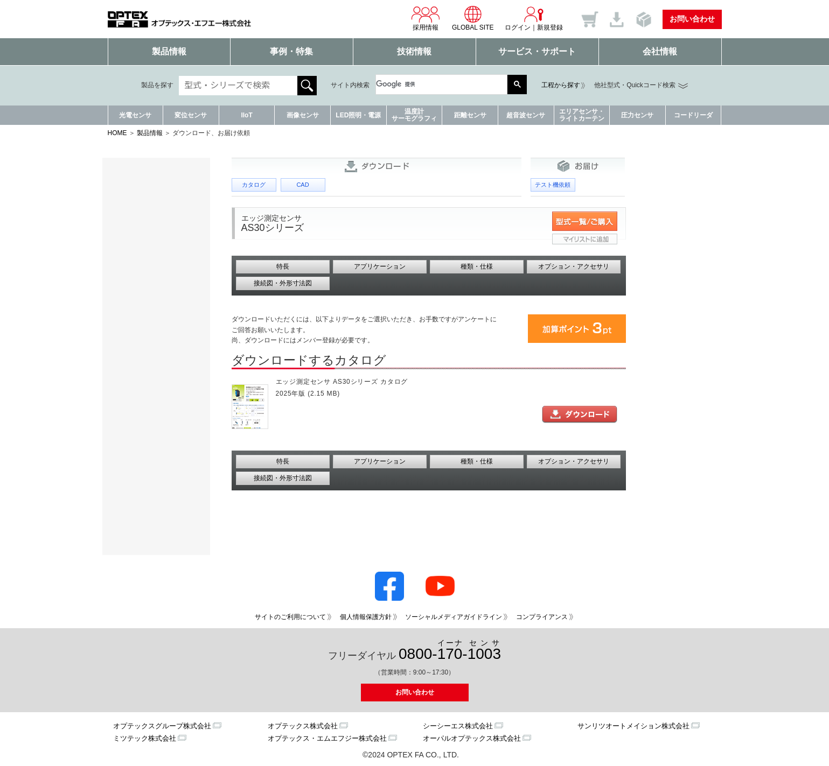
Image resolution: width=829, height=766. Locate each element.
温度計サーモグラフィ (414, 115)
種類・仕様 (477, 266)
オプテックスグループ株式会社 (162, 726)
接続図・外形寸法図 (283, 283)
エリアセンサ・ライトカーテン (581, 115)
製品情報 (169, 51)
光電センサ (135, 115)
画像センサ (303, 115)
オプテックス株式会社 (303, 726)
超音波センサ (525, 115)
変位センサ (191, 115)
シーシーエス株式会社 (458, 726)
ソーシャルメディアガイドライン (453, 617)
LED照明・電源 (358, 115)
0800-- (450, 650)
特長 (282, 266)
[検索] (436, 84)
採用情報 (425, 18)
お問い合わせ (692, 19)
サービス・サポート (537, 51)
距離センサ (470, 115)
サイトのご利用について (290, 617)
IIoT (246, 115)
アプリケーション (380, 266)
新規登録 (550, 27)
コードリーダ (693, 115)
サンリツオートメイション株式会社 (633, 726)
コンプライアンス (542, 617)
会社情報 (660, 51)
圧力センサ (637, 115)
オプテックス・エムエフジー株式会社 (327, 738)
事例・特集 (291, 51)
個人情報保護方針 (366, 617)
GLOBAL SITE (473, 18)
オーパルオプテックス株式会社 (472, 738)
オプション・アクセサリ (573, 266)
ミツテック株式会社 (144, 738)
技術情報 (414, 51)
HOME (117, 133)
